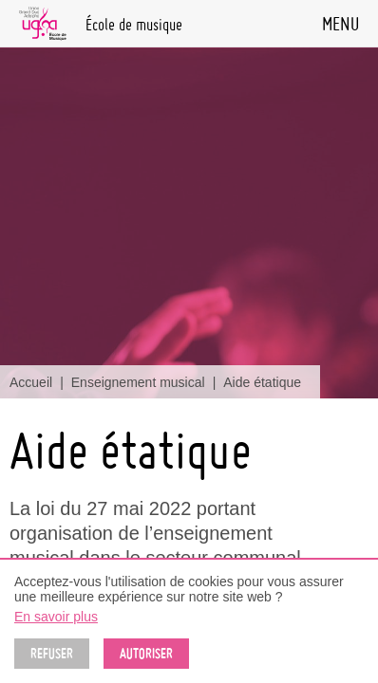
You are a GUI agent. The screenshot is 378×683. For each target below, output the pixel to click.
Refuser (51, 653)
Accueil (30, 382)
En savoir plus (56, 616)
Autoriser (146, 653)
